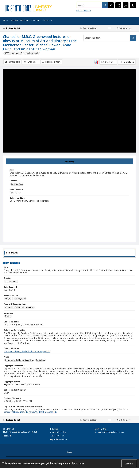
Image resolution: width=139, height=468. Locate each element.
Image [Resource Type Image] (7, 298)
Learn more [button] (78, 463)
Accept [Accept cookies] (129, 463)
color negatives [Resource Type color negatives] (19, 298)
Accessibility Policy (58, 432)
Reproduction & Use (58, 439)
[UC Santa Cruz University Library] (28, 8)
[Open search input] (111, 5)
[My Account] (125, 5)
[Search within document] (133, 38)
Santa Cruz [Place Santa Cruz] (40, 360)
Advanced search (83, 10)
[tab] (69, 161)
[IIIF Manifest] (127, 62)
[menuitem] (69, 451)
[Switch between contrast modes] (133, 5)
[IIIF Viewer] (108, 62)
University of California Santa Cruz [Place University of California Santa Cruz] (19, 360)
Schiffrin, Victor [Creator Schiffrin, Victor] (17, 184)
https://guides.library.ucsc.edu (43, 411)
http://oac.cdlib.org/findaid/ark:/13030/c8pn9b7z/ (27, 351)
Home (5, 20)
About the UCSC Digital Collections (109, 432)
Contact (69, 452)
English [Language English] (8, 316)
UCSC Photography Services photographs (21, 53)
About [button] (35, 20)
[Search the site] (89, 5)
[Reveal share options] (118, 5)
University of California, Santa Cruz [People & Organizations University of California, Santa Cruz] (19, 307)
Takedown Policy (57, 436)
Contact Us (47, 20)
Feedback (7, 436)
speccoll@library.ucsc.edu (16, 411)
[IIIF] (96, 61)
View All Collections (19, 20)
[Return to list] (21, 28)
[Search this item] (107, 38)
